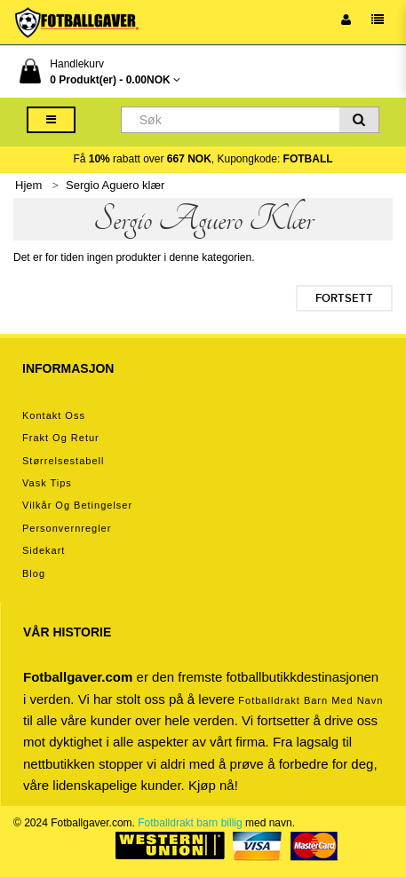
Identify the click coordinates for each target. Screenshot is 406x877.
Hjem (28, 185)
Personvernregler (66, 528)
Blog (33, 573)
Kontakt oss (53, 415)
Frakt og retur (61, 437)
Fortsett (344, 298)
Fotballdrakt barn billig (190, 823)
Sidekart (43, 550)
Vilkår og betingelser (77, 505)
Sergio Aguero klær (115, 185)
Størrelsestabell (63, 460)
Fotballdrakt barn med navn (310, 700)
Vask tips (47, 483)
